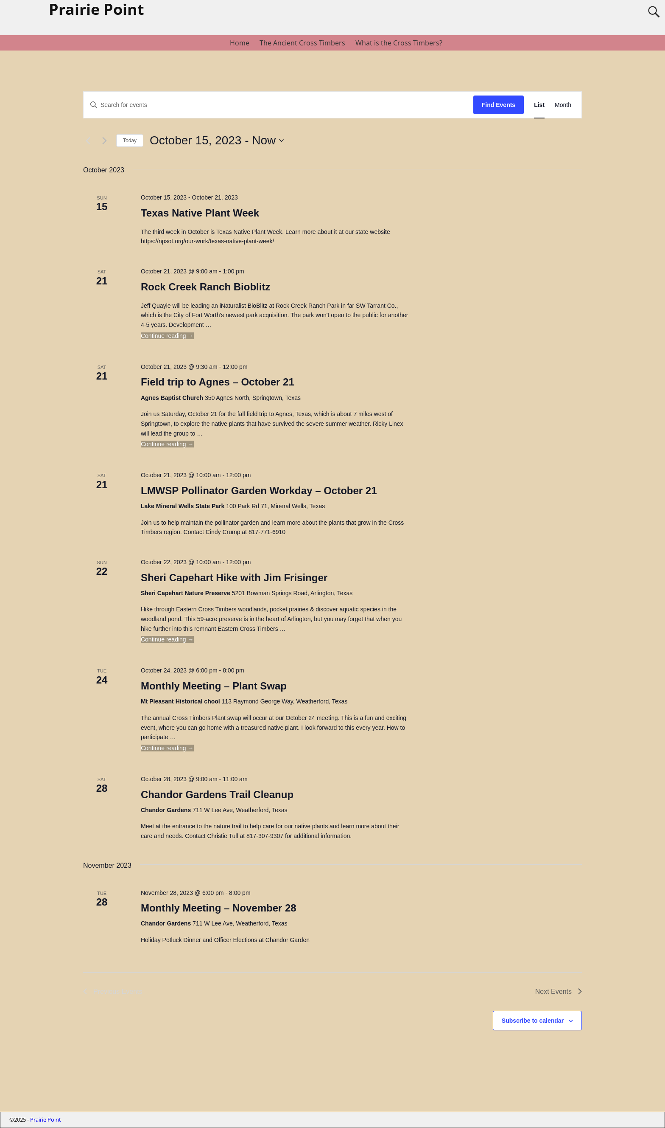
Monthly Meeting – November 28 (218, 908)
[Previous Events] (88, 140)
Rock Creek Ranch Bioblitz (205, 287)
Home (239, 43)
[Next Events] (105, 140)
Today (130, 140)
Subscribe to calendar (533, 1020)
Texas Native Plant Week (200, 213)
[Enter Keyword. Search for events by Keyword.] (278, 105)
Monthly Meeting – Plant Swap (214, 686)
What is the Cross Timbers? (398, 43)
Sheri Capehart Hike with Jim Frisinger (234, 577)
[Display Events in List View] (539, 105)
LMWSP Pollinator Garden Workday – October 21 (259, 490)
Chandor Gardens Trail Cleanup (217, 794)
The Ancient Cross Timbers (302, 43)
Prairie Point (45, 1119)
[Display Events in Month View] (563, 105)
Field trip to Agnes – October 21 (217, 382)
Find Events (498, 104)
